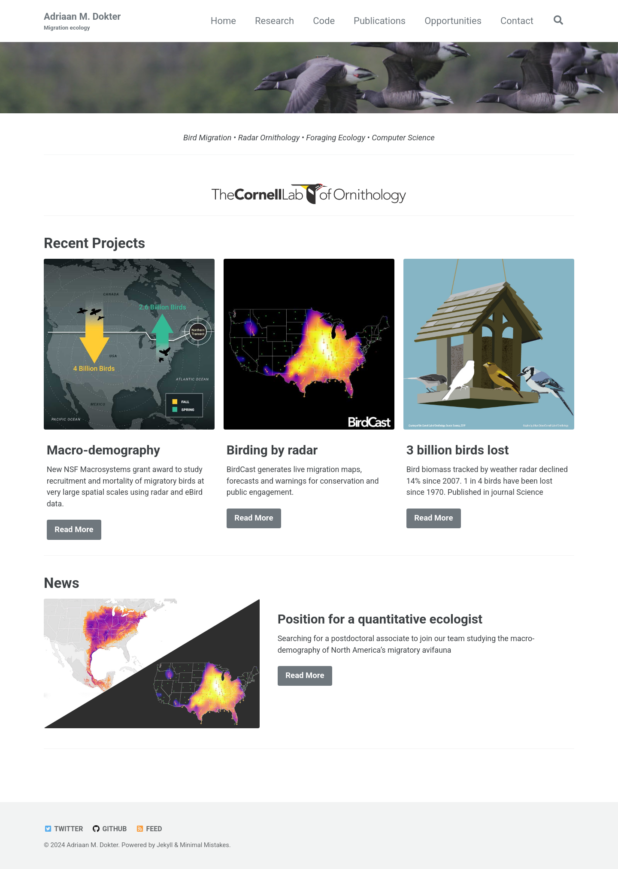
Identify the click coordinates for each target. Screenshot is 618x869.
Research (272, 20)
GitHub (111, 829)
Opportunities (450, 20)
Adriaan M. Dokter (82, 22)
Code (322, 20)
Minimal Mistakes (205, 845)
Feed (151, 829)
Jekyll (165, 845)
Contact (514, 20)
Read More (74, 533)
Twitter (64, 829)
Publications (377, 20)
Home (221, 20)
